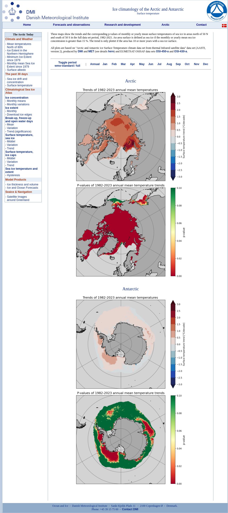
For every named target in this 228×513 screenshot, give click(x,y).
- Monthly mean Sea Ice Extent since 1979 (20, 65)
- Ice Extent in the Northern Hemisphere (19, 52)
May (142, 64)
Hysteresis (13, 175)
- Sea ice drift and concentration (16, 80)
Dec (205, 64)
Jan (105, 64)
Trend (10, 131)
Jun (150, 64)
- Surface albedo (15, 70)
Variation (12, 128)
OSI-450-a (162, 51)
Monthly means (16, 101)
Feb (114, 64)
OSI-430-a (180, 51)
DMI (80, 51)
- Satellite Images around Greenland (17, 198)
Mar (123, 64)
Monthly (12, 111)
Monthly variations (18, 104)
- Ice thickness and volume (21, 184)
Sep (178, 64)
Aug (169, 64)
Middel (11, 141)
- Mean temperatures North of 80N (18, 45)
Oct (187, 64)
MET (91, 51)
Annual (95, 64)
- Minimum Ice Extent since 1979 (18, 58)
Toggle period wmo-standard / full (67, 64)
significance (23, 131)
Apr (132, 64)
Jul (159, 64)
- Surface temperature (18, 85)
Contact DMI (130, 509)
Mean (10, 124)
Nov (196, 64)
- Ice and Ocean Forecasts (21, 187)
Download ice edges (19, 114)
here (111, 51)
